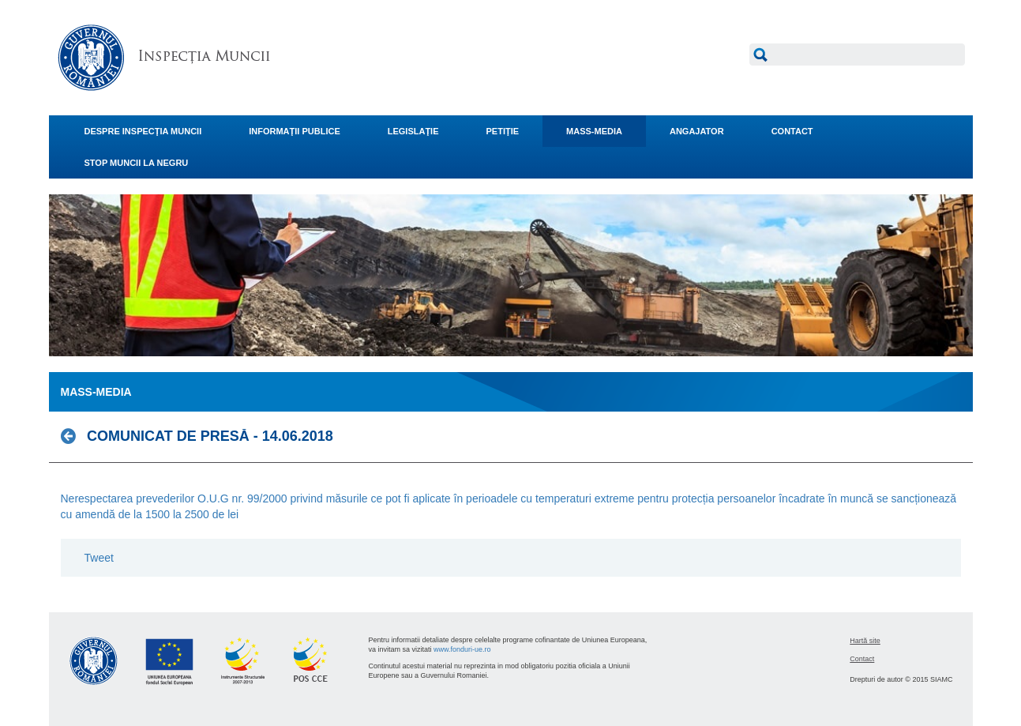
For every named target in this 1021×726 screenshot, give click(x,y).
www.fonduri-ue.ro (462, 649)
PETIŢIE (503, 131)
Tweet (99, 557)
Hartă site (865, 641)
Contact (862, 659)
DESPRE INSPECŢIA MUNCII (143, 131)
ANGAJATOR (697, 131)
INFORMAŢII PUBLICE (294, 131)
